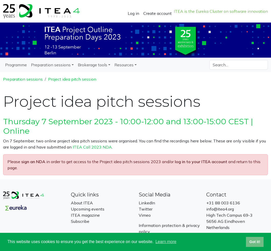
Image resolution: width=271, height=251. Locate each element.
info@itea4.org (220, 209)
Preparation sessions (23, 79)
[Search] (238, 65)
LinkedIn (147, 202)
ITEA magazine (85, 215)
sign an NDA (33, 161)
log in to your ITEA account (201, 161)
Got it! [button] (254, 242)
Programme (16, 64)
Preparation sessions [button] (51, 64)
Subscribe (80, 221)
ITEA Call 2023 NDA (92, 147)
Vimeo (145, 215)
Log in (133, 13)
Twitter (146, 209)
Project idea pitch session (72, 79)
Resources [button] (124, 64)
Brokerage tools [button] (92, 64)
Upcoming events (87, 209)
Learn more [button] (165, 241)
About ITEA (82, 202)
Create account (157, 13)
